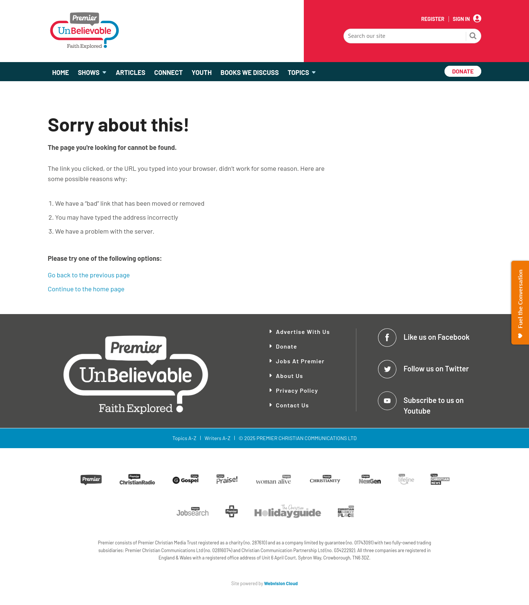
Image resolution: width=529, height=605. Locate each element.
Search (473, 36)
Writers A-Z (217, 438)
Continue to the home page (86, 289)
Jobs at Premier (300, 360)
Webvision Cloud (281, 583)
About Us (289, 375)
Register (432, 19)
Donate (286, 346)
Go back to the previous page (89, 275)
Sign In (461, 19)
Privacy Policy (297, 390)
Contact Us (292, 404)
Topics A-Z (184, 438)
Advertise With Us (303, 331)
